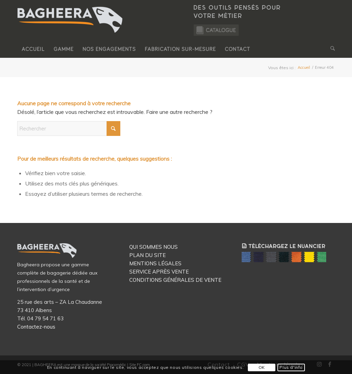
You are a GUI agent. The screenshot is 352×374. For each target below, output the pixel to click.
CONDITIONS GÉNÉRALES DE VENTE (175, 280)
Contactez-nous (36, 326)
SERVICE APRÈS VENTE (159, 271)
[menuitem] (33, 49)
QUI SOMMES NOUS (153, 247)
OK (261, 367)
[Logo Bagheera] (70, 26)
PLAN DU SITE (147, 255)
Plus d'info (291, 367)
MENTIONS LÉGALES (155, 263)
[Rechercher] (330, 49)
